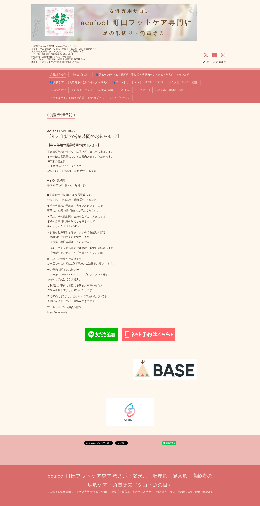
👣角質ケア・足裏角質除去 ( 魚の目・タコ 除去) (78, 82)
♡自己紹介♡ (58, 90)
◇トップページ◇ (120, 98)
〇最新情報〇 (58, 74)
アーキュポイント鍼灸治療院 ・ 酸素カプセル (77, 98)
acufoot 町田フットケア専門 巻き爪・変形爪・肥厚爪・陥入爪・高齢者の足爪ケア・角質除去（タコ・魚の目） (122, 492)
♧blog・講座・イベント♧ (114, 90)
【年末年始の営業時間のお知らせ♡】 (84, 136)
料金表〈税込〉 (80, 74)
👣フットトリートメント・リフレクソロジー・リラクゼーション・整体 (155, 82)
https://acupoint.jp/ (58, 312)
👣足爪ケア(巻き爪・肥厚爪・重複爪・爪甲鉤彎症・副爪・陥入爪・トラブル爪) (142, 74)
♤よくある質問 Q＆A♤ (169, 90)
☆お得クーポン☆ (82, 90)
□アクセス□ (142, 90)
